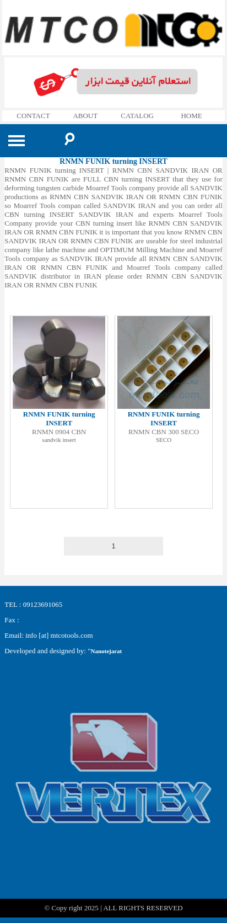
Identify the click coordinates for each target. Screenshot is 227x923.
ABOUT (85, 115)
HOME (191, 115)
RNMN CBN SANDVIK (35, 294)
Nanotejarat (106, 651)
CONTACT (33, 115)
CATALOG (137, 115)
